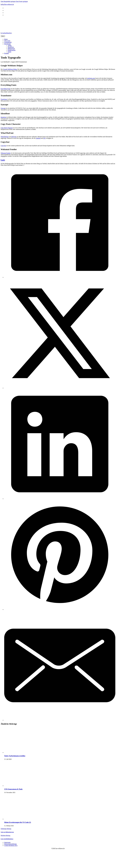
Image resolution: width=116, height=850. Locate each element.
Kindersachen (11, 50)
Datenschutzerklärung (10, 844)
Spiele (9, 51)
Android (38, 138)
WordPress (11, 47)
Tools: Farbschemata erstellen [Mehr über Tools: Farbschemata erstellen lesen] (14, 756)
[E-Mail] (59, 720)
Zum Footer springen (22, 1)
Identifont (3, 117)
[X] (59, 388)
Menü (2, 36)
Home (6, 39)
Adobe (9, 45)
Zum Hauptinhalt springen (8, 1)
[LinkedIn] (59, 498)
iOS (44, 138)
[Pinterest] (59, 609)
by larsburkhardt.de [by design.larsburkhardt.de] (6, 33)
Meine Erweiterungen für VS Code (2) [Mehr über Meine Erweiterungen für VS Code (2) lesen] (17, 822)
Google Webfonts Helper (10, 69)
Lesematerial (7, 42)
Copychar (3, 145)
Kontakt (6, 53)
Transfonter (4, 99)
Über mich (7, 40)
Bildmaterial (11, 48)
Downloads (7, 44)
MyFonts (13, 136)
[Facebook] (59, 277)
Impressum (7, 842)
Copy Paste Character (7, 128)
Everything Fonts (5, 88)
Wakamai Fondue (6, 153)
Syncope (3, 108)
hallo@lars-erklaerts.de (7, 4)
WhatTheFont (5, 136)
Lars (3, 160)
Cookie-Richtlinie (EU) (10, 845)
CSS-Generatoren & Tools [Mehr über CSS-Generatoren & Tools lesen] (13, 789)
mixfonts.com (91, 78)
